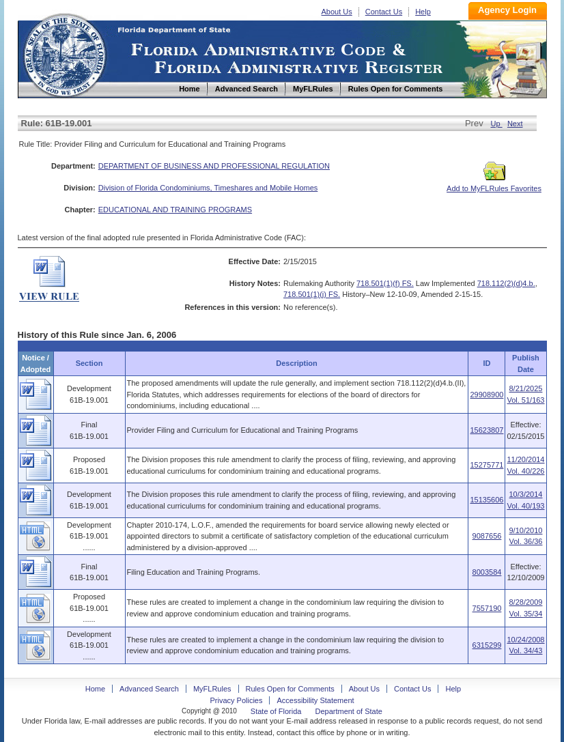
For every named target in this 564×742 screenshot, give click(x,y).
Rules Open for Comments (290, 689)
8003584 (487, 572)
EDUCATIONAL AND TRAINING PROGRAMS (175, 209)
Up (497, 123)
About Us (337, 12)
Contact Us (383, 12)
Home (64, 53)
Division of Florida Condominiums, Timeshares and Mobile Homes (208, 188)
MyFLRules (212, 689)
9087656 (487, 536)
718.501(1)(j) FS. (311, 294)
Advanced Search (149, 689)
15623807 (486, 430)
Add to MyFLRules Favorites (494, 184)
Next (515, 123)
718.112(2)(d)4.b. (506, 283)
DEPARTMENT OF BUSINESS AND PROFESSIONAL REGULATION (214, 166)
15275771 (486, 465)
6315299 (487, 645)
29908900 (486, 394)
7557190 (487, 608)
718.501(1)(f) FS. (385, 283)
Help (423, 12)
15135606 (486, 500)
